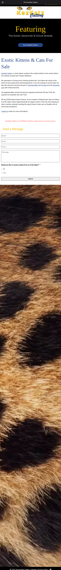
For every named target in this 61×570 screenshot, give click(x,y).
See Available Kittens (30, 45)
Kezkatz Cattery (6, 73)
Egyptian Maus (33, 85)
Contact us (5, 111)
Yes (4, 173)
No (4, 169)
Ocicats (44, 85)
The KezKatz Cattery (30, 2)
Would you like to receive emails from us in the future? (20, 165)
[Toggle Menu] (2, 2)
